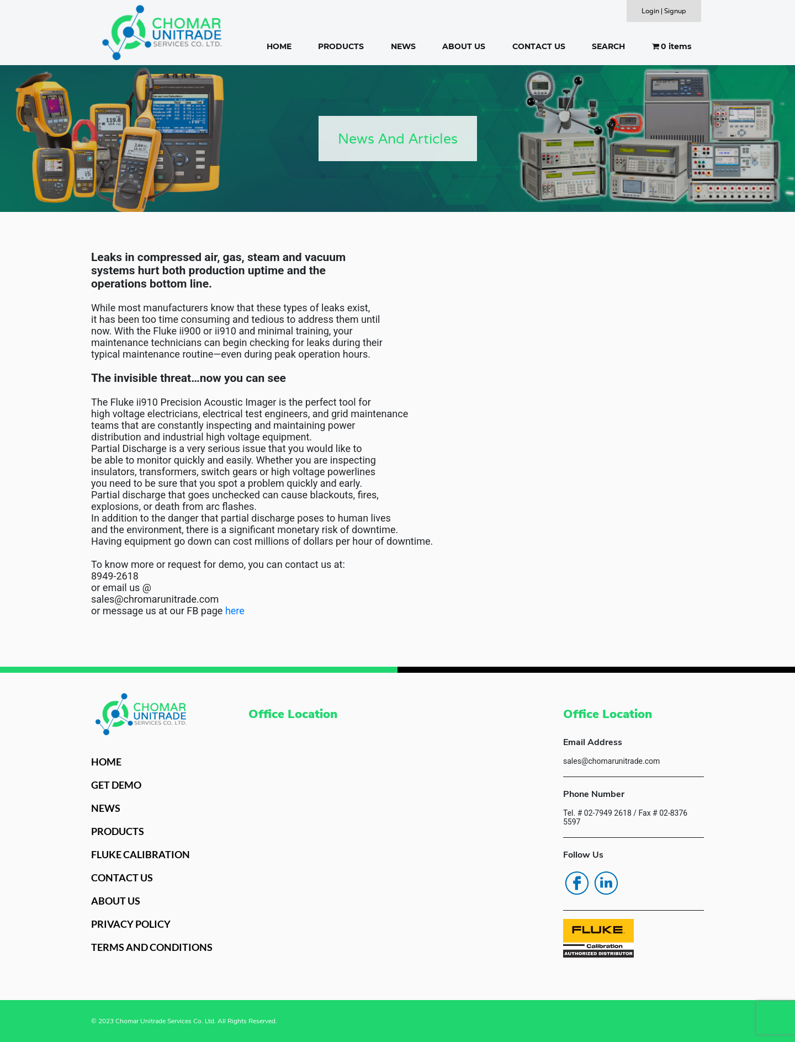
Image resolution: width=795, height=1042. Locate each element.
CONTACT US (538, 46)
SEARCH (608, 46)
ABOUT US (463, 46)
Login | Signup (664, 11)
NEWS (403, 46)
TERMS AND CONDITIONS (152, 947)
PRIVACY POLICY (131, 924)
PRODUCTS (341, 46)
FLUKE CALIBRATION (140, 854)
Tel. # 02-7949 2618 (597, 813)
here (235, 610)
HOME (279, 46)
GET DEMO (116, 785)
